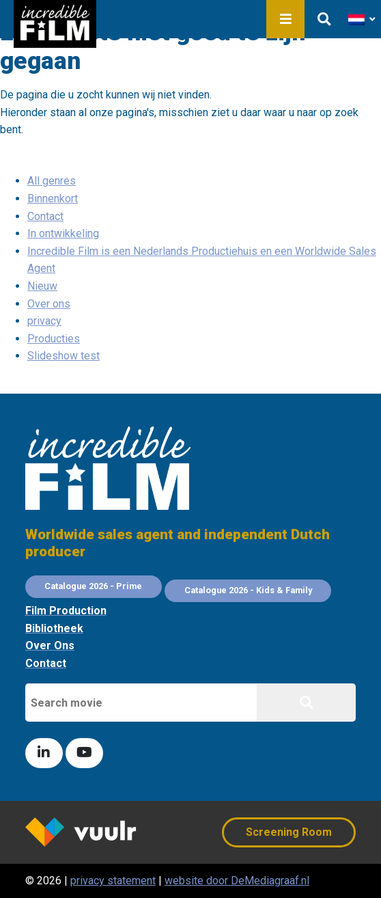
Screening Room (289, 832)
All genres (51, 180)
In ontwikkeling (63, 233)
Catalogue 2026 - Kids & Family (248, 590)
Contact (45, 216)
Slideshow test (63, 355)
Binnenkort (52, 198)
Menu (285, 19)
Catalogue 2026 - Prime (93, 586)
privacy (44, 320)
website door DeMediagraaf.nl (237, 880)
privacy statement (113, 880)
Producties (53, 338)
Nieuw (42, 286)
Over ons (48, 303)
